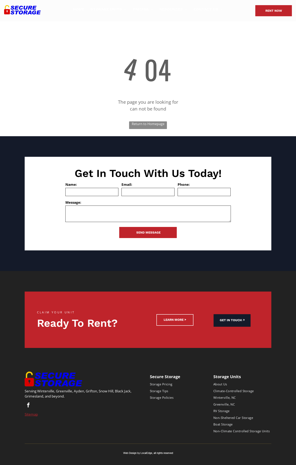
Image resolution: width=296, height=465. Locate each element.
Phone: (184, 184)
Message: (73, 202)
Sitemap (31, 414)
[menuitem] (78, 9)
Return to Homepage (148, 124)
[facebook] (28, 405)
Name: (71, 184)
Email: (126, 184)
